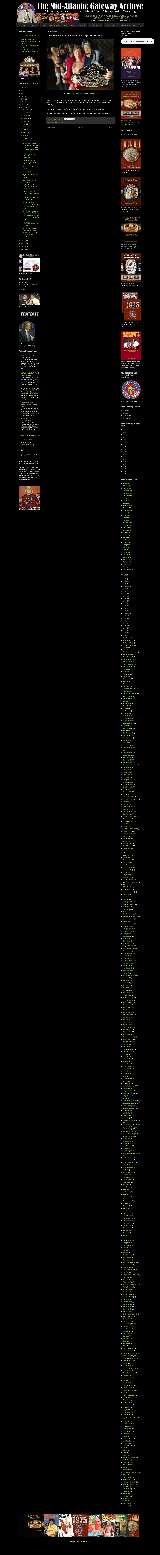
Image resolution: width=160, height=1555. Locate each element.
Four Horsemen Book (130, 916)
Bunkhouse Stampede (130, 765)
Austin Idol (126, 681)
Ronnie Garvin (127, 1294)
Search (43, 25)
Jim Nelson (126, 1017)
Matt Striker (126, 1113)
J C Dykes (126, 985)
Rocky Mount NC (128, 554)
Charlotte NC (127, 500)
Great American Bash (130, 948)
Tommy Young (127, 1405)
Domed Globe (54, 25)
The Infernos (127, 1383)
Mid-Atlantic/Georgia (129, 1134)
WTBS (125, 1498)
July (24, 124)
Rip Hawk (126, 1277)
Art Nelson (126, 669)
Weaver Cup (127, 1470)
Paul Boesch (127, 1208)
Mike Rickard (127, 1146)
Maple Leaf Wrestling (129, 1103)
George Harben (128, 931)
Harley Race (127, 965)
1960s (125, 413)
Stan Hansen (127, 1331)
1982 (124, 456)
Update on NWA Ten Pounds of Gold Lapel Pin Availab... (30, 162)
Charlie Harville (128, 787)
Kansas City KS (128, 523)
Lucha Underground (129, 1086)
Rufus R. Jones (128, 1297)
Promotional (127, 1240)
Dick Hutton (126, 857)
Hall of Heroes (110, 25)
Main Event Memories (130, 1100)
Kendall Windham (128, 1049)
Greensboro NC (128, 510)
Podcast (125, 1230)
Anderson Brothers (129, 652)
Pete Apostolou (128, 1225)
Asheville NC (127, 483)
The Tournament (128, 1385)
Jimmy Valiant (127, 1027)
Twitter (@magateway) (130, 134)
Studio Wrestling (68, 25)
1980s (125, 418)
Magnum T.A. (127, 1096)
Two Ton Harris (127, 1438)
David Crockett (127, 846)
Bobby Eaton (127, 740)
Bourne (125, 750)
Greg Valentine (127, 961)
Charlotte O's (127, 794)
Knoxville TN (127, 527)
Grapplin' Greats (128, 946)
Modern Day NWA (128, 1162)
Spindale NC (127, 1326)
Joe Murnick (127, 1029)
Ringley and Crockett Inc (131, 1274)
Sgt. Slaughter (127, 1311)
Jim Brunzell (127, 1007)
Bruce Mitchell (127, 755)
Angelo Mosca (127, 662)
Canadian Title (127, 770)
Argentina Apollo (128, 664)
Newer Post (51, 127)
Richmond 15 (127, 547)
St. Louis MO (127, 562)
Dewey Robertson (128, 855)
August (25, 121)
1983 (124, 459)
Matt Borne (126, 1110)
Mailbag (125, 1098)
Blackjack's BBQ (128, 723)
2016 (23, 246)
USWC (125, 1450)
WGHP (125, 1475)
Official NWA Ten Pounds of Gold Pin (30, 181)
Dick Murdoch (127, 860)
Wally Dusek (127, 1460)
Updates (125, 1447)
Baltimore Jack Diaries (130, 689)
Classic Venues (128, 811)
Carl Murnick (127, 772)
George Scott (127, 933)
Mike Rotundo (127, 1148)
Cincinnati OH (127, 804)
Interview (126, 978)
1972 (124, 432)
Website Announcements (131, 1472)
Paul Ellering (127, 1211)
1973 (124, 434)
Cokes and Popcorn (129, 816)
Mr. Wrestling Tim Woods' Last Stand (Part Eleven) (31, 144)
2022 (23, 99)
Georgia (125, 938)
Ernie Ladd (126, 894)
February (26, 138)
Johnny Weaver (128, 1039)
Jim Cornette (127, 1010)
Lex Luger (126, 1071)
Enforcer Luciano (128, 892)
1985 (124, 464)
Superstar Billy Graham (130, 1353)
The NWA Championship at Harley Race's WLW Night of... (31, 234)
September (26, 118)
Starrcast (126, 1336)
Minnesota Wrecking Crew (131, 1153)
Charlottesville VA (128, 797)
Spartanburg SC (128, 559)
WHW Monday (127, 1477)
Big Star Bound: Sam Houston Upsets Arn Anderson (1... (29, 186)
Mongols (125, 1165)
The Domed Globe (26, 440)
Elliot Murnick (127, 889)
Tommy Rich (127, 1402)
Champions (126, 777)
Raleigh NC (126, 545)
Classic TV (126, 809)
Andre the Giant (128, 654)
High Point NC (127, 520)
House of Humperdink (130, 975)
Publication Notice (95, 25)
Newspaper (126, 1182)
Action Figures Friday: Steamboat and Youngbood (29, 156)
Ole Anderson (127, 1201)
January (25, 141)
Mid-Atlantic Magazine (130, 1124)
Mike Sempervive (128, 1151)
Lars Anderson (127, 1066)
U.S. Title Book (127, 1441)
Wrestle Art (126, 1496)
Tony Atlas (126, 1407)
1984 (124, 461)
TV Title (125, 1433)
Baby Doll (126, 686)
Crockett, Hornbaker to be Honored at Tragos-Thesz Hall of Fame (30, 41)
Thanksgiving (127, 1375)
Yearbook (126, 1506)
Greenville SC (127, 515)
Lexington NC (127, 530)
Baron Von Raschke (129, 693)
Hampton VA (127, 518)
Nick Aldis (126, 1184)
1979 (124, 449)
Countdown (126, 824)
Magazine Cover (128, 1091)
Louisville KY (127, 532)
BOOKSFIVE (127, 745)
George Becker (128, 929)
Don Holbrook (127, 867)
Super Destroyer (128, 1351)
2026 (23, 88)
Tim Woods (126, 1397)
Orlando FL (126, 542)
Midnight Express (128, 1136)
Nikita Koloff (127, 1189)
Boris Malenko (127, 747)
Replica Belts (127, 1247)
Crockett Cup (127, 826)
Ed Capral (126, 884)
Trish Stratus (127, 1421)
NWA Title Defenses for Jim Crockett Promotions (29, 455)
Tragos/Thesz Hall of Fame (128, 25)
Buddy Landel (127, 760)
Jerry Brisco (127, 1005)
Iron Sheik (126, 980)
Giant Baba (126, 941)
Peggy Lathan (127, 1220)
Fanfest (125, 899)
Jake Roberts (127, 995)
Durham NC (127, 877)
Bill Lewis (126, 708)
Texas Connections (129, 1373)
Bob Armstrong (127, 728)
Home (25, 25)
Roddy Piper (127, 1289)
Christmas (126, 802)
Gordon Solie (127, 943)
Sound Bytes (127, 1321)
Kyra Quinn (126, 1061)
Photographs (127, 1228)
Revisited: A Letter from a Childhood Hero (29, 419)
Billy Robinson (127, 716)
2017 (23, 243)
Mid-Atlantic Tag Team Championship (130, 1128)
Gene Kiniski (127, 926)
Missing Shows (128, 1157)
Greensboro (127, 951)
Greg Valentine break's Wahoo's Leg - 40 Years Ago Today (30, 404)
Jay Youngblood (128, 1000)
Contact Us (81, 25)
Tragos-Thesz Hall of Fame (131, 1417)
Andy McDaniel (128, 657)
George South (127, 936)
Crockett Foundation (129, 829)
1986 (124, 466)
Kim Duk (125, 1054)
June (24, 127)
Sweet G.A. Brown (129, 1360)
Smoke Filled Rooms (129, 1316)
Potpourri (126, 1235)
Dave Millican (127, 843)
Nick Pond (126, 1187)
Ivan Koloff (126, 983)
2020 (23, 105)
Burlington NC (127, 493)
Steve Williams (127, 1343)
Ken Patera (126, 1046)
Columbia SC (127, 503)
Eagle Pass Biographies (130, 882)
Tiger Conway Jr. (128, 1395)
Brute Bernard (127, 757)
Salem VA (126, 1299)
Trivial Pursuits (127, 1424)
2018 (23, 240)
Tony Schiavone (128, 1410)
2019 (23, 107)
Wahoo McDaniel (128, 1457)
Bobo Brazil (126, 743)
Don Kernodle (127, 870)
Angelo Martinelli (128, 659)
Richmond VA (127, 550)
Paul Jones (126, 1213)
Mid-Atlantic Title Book (130, 1131)
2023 (23, 96)
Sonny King (126, 1319)
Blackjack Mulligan (129, 718)
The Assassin (127, 1378)
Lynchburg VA (127, 535)
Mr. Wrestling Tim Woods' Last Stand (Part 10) (30, 212)
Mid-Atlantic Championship (131, 1120)
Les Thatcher (127, 1069)
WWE (125, 1501)
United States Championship (127, 1444)
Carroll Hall (126, 774)
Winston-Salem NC (129, 569)
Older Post (110, 127)
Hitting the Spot (128, 970)
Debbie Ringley (128, 848)
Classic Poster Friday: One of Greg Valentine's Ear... (31, 206)
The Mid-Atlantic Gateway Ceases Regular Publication (29, 50)
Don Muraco (127, 872)
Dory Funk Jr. (127, 875)
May (24, 130)
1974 (124, 437)
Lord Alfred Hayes (128, 1078)
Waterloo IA (126, 1462)
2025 (23, 90)
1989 (124, 474)
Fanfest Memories (28, 202)
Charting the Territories (130, 799)
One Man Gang (128, 1203)
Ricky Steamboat (128, 1270)
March (25, 135)
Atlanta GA (126, 486)
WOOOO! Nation (128, 1484)
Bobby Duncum (128, 738)
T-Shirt (125, 1363)
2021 (23, 102)
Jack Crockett (127, 990)
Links (124, 1076)
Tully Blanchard (128, 1426)
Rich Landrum (127, 1257)
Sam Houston (127, 1302)
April (24, 132)
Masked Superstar (129, 1108)
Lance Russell (127, 1064)
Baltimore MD (127, 491)
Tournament (127, 1414)
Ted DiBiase (127, 1365)
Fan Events (126, 897)
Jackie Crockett (128, 992)
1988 (124, 471)
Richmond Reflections (130, 1262)
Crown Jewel (127, 831)
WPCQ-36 (126, 1491)
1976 (124, 442)
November (26, 113)
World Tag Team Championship (128, 1488)
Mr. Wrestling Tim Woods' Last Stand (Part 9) (30, 229)
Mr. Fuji (125, 1170)
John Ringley (127, 1032)
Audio (125, 676)
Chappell (126, 780)
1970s (125, 415)
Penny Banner (127, 1223)
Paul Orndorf (127, 1216)
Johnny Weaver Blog (27, 445)
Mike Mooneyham (128, 1143)
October (25, 115)
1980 (124, 452)
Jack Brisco (126, 988)
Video (125, 1455)
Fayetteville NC (128, 505)
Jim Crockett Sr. (128, 1015)
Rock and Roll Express (130, 1284)
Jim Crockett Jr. (128, 1012)
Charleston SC (127, 496)
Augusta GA (127, 488)
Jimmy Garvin (127, 1022)
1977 (124, 444)
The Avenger (127, 1380)
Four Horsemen (128, 914)
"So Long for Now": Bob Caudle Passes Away (28, 356)
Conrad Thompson (129, 821)
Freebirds (126, 921)
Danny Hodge (127, 836)
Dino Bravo (126, 865)
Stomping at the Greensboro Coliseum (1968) (30, 223)
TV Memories (127, 1429)
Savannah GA (127, 557)
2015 (23, 249)
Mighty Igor (126, 1138)
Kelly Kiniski (127, 1044)
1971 (124, 429)
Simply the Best (27, 171)
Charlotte (126, 498)
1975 (124, 439)
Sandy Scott (127, 1306)
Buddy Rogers (127, 762)
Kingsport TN (127, 525)
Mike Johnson (127, 1141)
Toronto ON (126, 564)
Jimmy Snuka (127, 1024)
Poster (125, 1233)
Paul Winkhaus (128, 1218)
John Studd (126, 1034)
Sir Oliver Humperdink (130, 1314)
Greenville (126, 513)
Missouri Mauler (128, 1160)
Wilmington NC (128, 567)
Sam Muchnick (127, 1304)
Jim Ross (126, 1019)
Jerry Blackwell (128, 1002)
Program (125, 1238)
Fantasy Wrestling (128, 902)
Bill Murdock (127, 711)
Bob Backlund (127, 730)
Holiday (125, 973)
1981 (124, 454)
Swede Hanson (128, 1356)
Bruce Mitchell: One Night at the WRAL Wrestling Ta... (30, 217)
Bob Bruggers (127, 733)
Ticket (125, 1392)
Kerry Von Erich (128, 1051)
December (26, 110)
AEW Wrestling (128, 643)
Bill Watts (126, 713)
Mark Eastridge (128, 1105)
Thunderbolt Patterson (130, 1390)
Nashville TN (127, 537)
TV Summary (127, 1431)
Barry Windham (128, 696)
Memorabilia (127, 1115)
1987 (124, 469)
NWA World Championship (131, 1197)
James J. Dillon (128, 997)
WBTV (125, 1467)
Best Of (125, 701)
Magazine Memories (129, 1093)
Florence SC (127, 508)
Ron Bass (126, 1292)
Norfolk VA (126, 540)
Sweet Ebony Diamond (130, 1358)
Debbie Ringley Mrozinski (131, 851)
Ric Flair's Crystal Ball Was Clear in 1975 (31, 198)
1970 (124, 584)
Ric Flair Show (127, 1255)
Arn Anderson (127, 666)
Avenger (125, 684)
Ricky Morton (127, 1267)
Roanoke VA (127, 552)
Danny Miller (127, 838)
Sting (124, 1346)
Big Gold (125, 706)
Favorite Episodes (128, 904)
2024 (23, 93)
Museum (125, 1175)
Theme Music (127, 1387)
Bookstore (33, 25)
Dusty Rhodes (127, 879)
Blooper (125, 725)
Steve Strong (127, 1341)
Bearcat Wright (127, 698)
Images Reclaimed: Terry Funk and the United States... (30, 175)
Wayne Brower (127, 1465)
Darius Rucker (127, 841)
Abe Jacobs (126, 638)
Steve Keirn (126, 1338)
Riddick (125, 1272)
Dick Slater (126, 862)
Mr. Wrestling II (127, 1172)
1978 (124, 447)
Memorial (126, 1118)
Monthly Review (128, 1167)
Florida (125, 911)
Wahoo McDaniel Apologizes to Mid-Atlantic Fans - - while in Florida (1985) (30, 373)
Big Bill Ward (127, 703)
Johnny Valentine (128, 1037)
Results (125, 1250)
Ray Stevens (127, 1245)
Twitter (125, 1436)
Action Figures (59, 122)
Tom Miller (126, 1400)
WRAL (125, 1493)
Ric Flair (125, 1252)
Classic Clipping (128, 807)
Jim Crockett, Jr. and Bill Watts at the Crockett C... (30, 149)
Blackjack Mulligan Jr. (130, 720)
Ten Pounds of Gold (129, 1368)
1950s (125, 410)
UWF (124, 1452)
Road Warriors (127, 1279)
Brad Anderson (127, 752)
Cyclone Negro (127, 834)
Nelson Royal (127, 1179)
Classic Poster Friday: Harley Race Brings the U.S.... (30, 193)
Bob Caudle (126, 735)
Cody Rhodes (127, 814)
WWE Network (127, 1503)
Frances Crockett (128, 919)
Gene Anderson (128, 924)
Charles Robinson (128, 782)
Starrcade (126, 1333)
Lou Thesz (126, 1081)
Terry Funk (126, 1370)
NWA (124, 1194)
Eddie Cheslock (128, 887)
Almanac (126, 649)
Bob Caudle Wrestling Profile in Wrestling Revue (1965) (30, 389)
